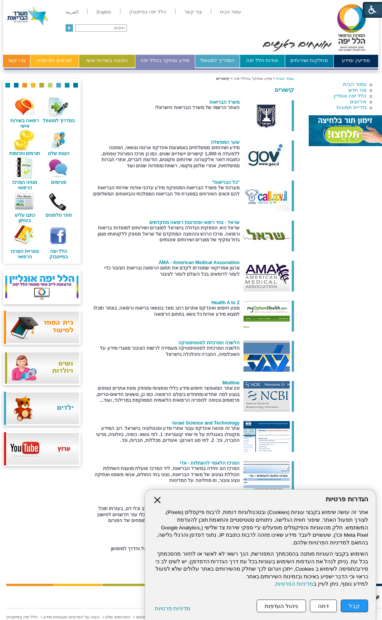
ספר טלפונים (59, 215)
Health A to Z (225, 302)
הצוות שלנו (58, 153)
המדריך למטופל (217, 60)
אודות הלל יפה (262, 60)
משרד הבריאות (225, 102)
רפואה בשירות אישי (107, 60)
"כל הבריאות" (226, 182)
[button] (69, 28)
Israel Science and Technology (206, 423)
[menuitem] (230, 12)
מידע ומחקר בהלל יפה (164, 60)
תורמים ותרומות (54, 60)
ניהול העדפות (281, 606)
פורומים (58, 182)
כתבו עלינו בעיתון (25, 217)
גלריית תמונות (351, 107)
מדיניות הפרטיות (294, 584)
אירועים (358, 101)
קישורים (284, 89)
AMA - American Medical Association (199, 262)
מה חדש (357, 90)
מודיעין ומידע (356, 60)
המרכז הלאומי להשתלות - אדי (210, 463)
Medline (231, 383)
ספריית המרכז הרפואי (25, 254)
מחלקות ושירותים (309, 60)
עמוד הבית (355, 84)
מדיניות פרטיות (172, 608)
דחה (323, 606)
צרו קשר (16, 60)
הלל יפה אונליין (350, 96)
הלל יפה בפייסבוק (58, 254)
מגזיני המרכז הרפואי (24, 185)
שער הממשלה (225, 142)
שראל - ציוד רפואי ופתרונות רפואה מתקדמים (194, 222)
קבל (354, 606)
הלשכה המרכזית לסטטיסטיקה (209, 342)
